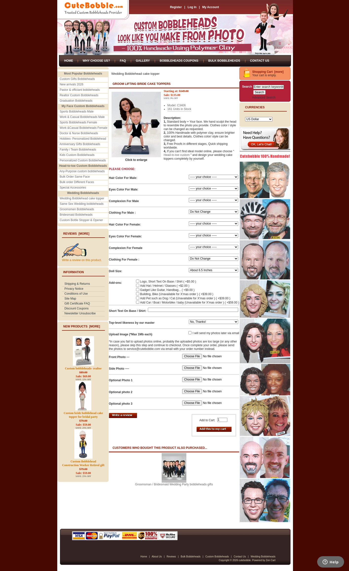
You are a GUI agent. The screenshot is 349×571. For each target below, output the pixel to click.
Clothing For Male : (122, 212)
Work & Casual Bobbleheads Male (82, 117)
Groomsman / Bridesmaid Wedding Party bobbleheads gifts (174, 484)
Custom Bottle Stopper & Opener (81, 220)
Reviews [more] (76, 233)
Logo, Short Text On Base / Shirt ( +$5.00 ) (168, 281)
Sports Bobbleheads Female (78, 122)
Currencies (255, 107)
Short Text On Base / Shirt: (127, 311)
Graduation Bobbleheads (76, 100)
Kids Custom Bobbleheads (77, 155)
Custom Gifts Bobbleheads (77, 79)
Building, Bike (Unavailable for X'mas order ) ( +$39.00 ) (176, 294)
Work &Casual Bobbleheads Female (83, 128)
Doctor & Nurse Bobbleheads (79, 133)
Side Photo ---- (119, 368)
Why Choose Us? (96, 60)
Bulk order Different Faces (77, 182)
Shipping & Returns (77, 284)
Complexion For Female (125, 248)
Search (247, 86)
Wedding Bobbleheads (263, 556)
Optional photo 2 (120, 392)
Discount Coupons (76, 308)
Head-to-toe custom (177, 155)
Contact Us (259, 60)
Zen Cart (270, 560)
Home (68, 60)
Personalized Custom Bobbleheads (83, 160)
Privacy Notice (73, 288)
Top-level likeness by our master (132, 322)
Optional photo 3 (120, 403)
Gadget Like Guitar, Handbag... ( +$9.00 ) (167, 290)
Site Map (70, 298)
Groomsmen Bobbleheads (77, 209)
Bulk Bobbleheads (224, 60)
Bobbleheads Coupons (179, 60)
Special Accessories (73, 187)
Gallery (143, 60)
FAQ (123, 60)
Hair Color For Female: (125, 224)
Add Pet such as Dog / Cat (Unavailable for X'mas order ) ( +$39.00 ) (185, 298)
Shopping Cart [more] (268, 72)
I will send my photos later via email (216, 333)
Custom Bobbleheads (217, 556)
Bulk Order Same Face (75, 176)
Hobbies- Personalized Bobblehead (83, 138)
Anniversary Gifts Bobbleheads (79, 144)
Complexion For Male (124, 201)
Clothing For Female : (124, 259)
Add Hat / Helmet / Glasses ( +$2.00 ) (165, 285)
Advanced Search (263, 97)
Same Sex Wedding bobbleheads (82, 204)
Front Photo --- (119, 357)
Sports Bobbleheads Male (77, 111)
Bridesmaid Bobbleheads (76, 214)
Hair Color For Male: (123, 178)
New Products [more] (81, 326)
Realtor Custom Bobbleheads (79, 95)
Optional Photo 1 (121, 380)
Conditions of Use (76, 293)
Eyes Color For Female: (125, 236)
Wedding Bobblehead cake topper (82, 198)
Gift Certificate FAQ (77, 303)
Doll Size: (115, 271)
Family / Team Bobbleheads (78, 149)
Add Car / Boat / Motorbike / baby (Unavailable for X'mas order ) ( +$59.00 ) (189, 302)
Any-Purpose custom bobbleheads (82, 171)
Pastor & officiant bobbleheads (80, 90)
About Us (157, 556)
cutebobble (245, 560)
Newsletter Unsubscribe (80, 313)
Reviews (171, 556)
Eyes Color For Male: (123, 189)
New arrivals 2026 (71, 84)
